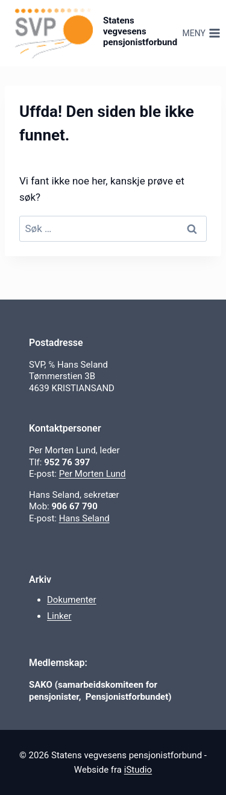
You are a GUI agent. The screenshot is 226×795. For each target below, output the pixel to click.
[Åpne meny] (201, 33)
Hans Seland (84, 518)
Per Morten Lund (92, 473)
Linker (59, 616)
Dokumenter (71, 599)
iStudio (138, 769)
